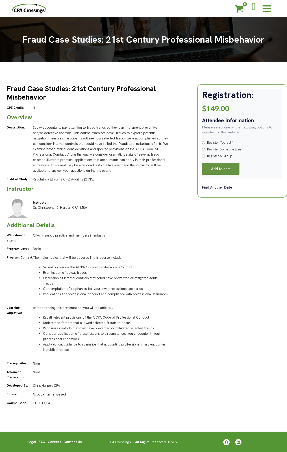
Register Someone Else (221, 149)
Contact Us (72, 441)
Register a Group (217, 156)
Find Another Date (217, 187)
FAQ (41, 441)
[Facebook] (226, 442)
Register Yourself (217, 142)
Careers (54, 441)
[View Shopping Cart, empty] (239, 9)
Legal (31, 441)
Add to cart (220, 168)
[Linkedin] (238, 442)
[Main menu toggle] (267, 8)
